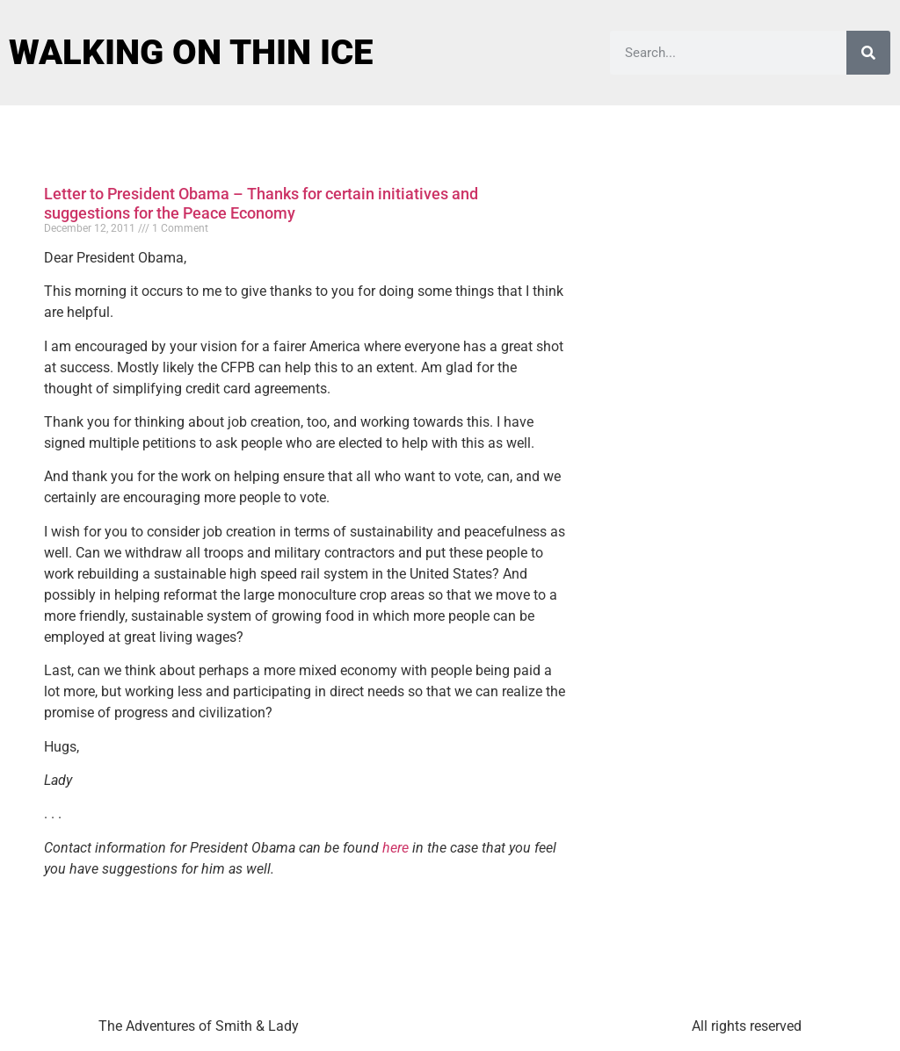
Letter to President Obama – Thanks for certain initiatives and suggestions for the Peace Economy (261, 203)
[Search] (868, 53)
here (395, 847)
